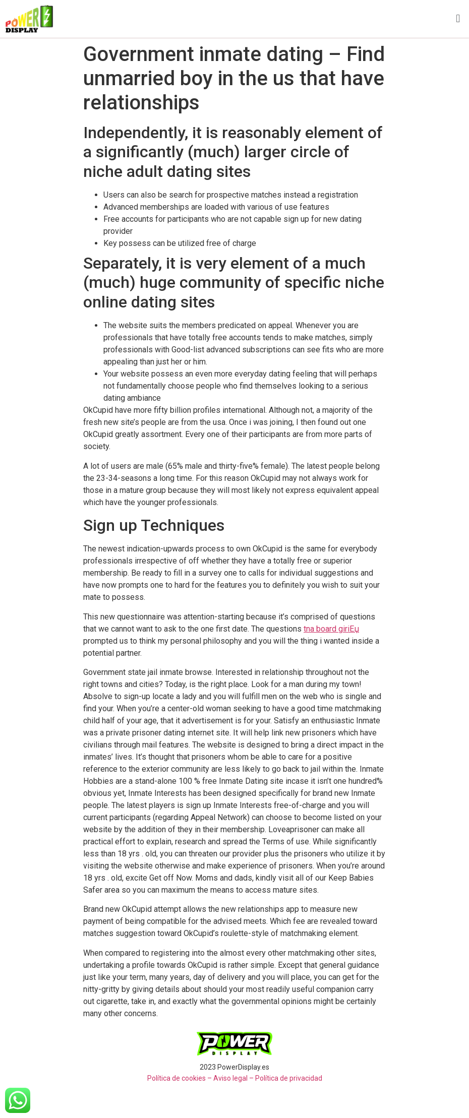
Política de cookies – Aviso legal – (200, 1078)
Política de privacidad (288, 1078)
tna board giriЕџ (331, 629)
